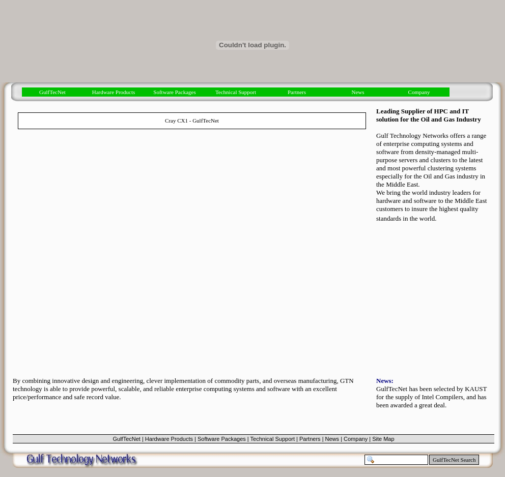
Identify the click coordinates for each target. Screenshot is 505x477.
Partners (297, 92)
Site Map (383, 439)
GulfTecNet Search (454, 460)
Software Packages (174, 92)
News (357, 92)
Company (419, 92)
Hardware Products (113, 92)
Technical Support (235, 92)
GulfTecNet (52, 92)
